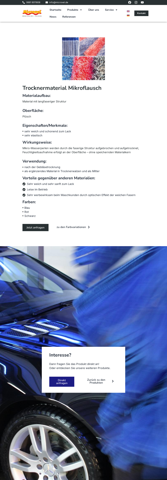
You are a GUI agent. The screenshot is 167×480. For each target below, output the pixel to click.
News (53, 16)
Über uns (93, 10)
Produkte (74, 10)
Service (111, 10)
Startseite (55, 10)
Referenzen (69, 16)
